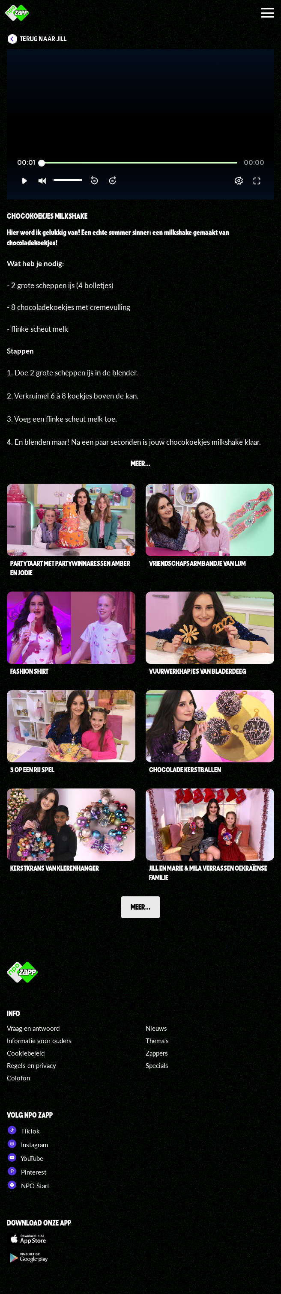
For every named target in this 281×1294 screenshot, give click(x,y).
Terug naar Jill (43, 39)
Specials (157, 1065)
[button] (24, 180)
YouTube (25, 1157)
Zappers (157, 1053)
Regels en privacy (31, 1065)
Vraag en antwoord (33, 1028)
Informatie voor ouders (39, 1040)
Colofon (18, 1078)
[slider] (139, 163)
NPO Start (28, 1185)
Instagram (27, 1144)
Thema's (157, 1040)
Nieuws (156, 1028)
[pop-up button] (239, 180)
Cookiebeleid (26, 1053)
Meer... (140, 906)
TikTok (23, 1130)
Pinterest (26, 1171)
